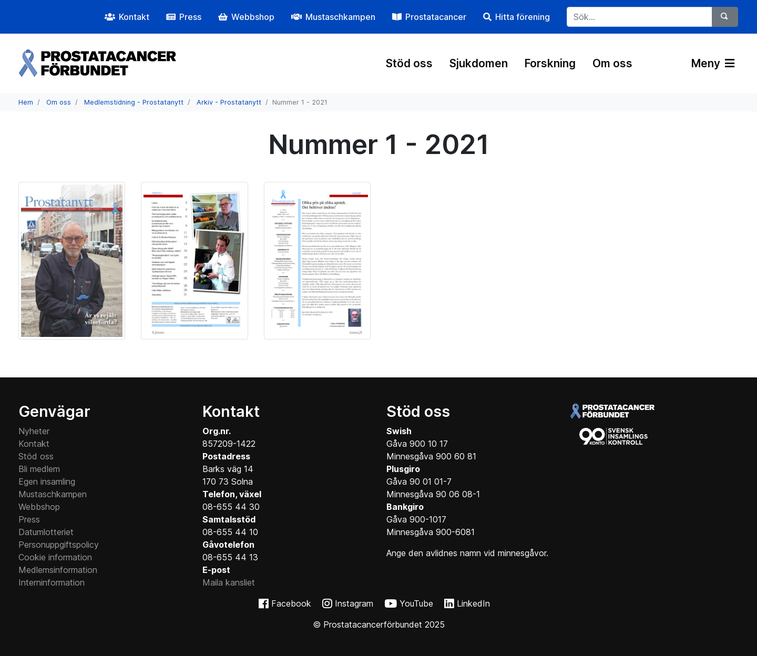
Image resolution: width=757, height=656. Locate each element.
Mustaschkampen (52, 494)
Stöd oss (409, 63)
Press (29, 519)
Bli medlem (39, 469)
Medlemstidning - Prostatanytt (133, 102)
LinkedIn (473, 603)
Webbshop (39, 506)
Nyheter (33, 431)
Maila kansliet (228, 582)
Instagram (354, 603)
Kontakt (33, 443)
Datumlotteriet (46, 532)
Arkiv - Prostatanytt (229, 102)
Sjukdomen (478, 63)
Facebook (291, 603)
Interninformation (51, 582)
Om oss (612, 63)
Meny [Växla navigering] (712, 63)
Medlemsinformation (57, 570)
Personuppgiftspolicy (58, 544)
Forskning (550, 63)
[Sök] (725, 17)
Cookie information (55, 557)
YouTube (416, 603)
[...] (639, 17)
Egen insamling (46, 481)
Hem (25, 102)
